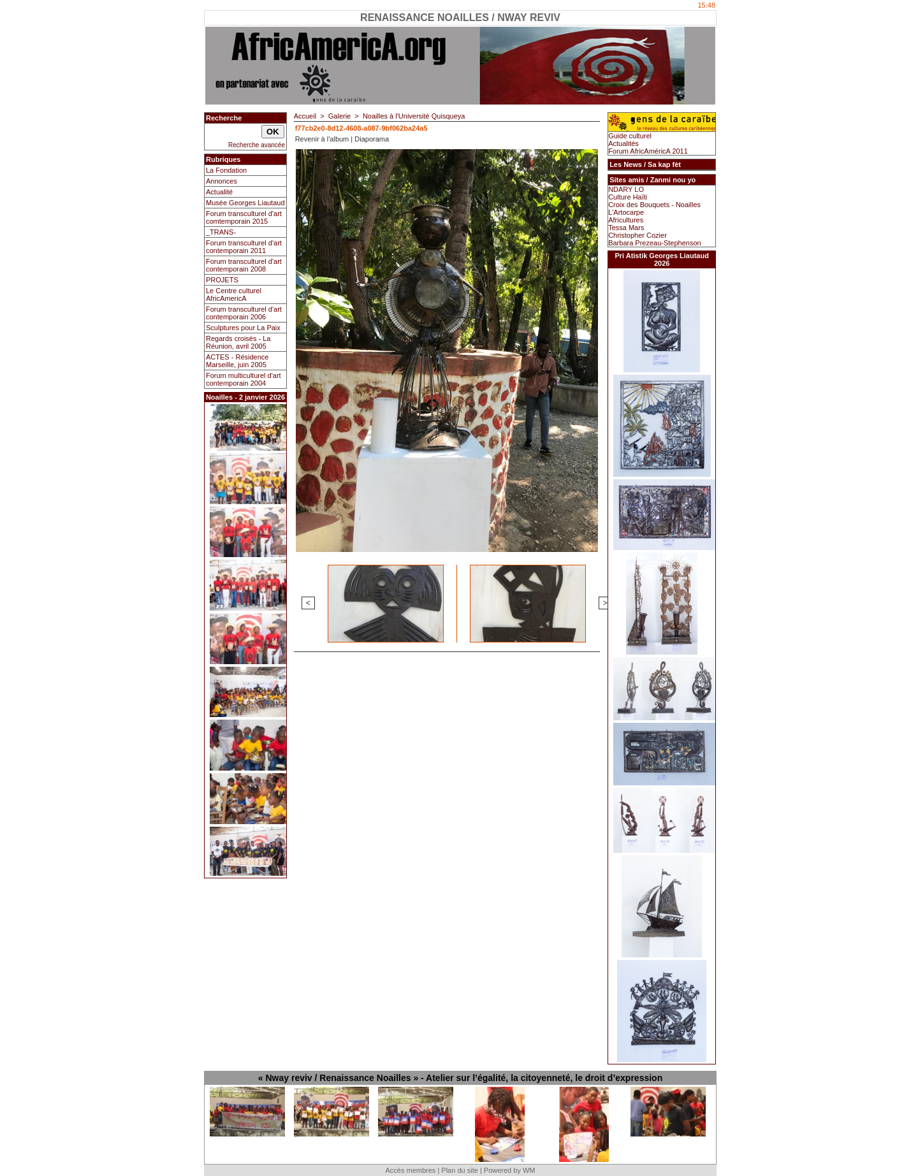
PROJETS (222, 280)
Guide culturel (630, 136)
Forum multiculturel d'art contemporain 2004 (243, 379)
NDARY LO (626, 189)
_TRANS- (221, 232)
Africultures (625, 220)
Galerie (339, 116)
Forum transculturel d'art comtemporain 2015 (244, 217)
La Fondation (226, 170)
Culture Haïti (627, 197)
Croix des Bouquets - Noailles (654, 204)
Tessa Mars (626, 227)
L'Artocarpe (626, 212)
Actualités (623, 143)
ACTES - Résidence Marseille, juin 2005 (237, 360)
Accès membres (410, 1170)
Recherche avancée (256, 145)
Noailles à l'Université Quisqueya (414, 116)
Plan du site (459, 1170)
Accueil (305, 116)
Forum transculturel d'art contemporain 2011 (244, 246)
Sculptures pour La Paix (243, 327)
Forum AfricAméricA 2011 (648, 151)
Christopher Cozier (637, 235)
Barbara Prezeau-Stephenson (654, 243)
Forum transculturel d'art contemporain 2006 (244, 313)
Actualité (219, 192)
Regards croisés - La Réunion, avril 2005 (238, 342)
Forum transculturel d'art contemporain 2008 (244, 265)
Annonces (221, 181)
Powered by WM (510, 1170)
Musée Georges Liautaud (245, 203)
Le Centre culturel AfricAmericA (233, 294)
